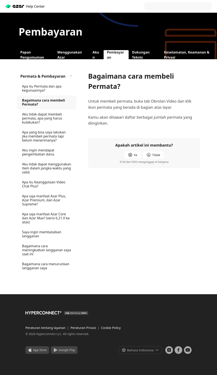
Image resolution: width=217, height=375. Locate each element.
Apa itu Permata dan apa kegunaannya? (41, 88)
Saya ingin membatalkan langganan (41, 234)
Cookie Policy (111, 328)
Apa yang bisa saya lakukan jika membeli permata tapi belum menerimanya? (44, 136)
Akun (96, 54)
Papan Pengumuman (32, 54)
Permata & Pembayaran (46, 76)
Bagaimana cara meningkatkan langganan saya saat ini (46, 250)
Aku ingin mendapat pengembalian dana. (38, 152)
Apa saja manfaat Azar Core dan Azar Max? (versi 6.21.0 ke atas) (46, 218)
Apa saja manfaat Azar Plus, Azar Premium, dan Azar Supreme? (44, 200)
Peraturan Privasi (84, 328)
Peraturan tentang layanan (45, 328)
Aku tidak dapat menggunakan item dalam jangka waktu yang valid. (46, 168)
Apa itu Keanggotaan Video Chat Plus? (43, 184)
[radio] (132, 154)
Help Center (25, 6)
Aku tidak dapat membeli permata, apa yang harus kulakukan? (42, 118)
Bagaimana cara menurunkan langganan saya (45, 266)
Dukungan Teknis (141, 54)
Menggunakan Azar (69, 54)
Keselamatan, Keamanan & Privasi (186, 54)
